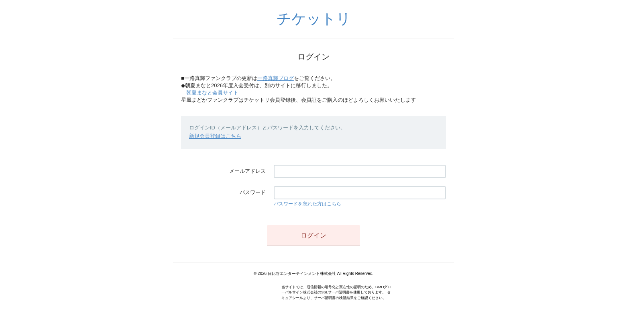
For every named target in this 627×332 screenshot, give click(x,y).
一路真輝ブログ (275, 78)
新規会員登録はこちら (215, 136)
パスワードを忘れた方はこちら (307, 204)
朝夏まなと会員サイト (212, 93)
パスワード (253, 192)
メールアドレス (247, 171)
